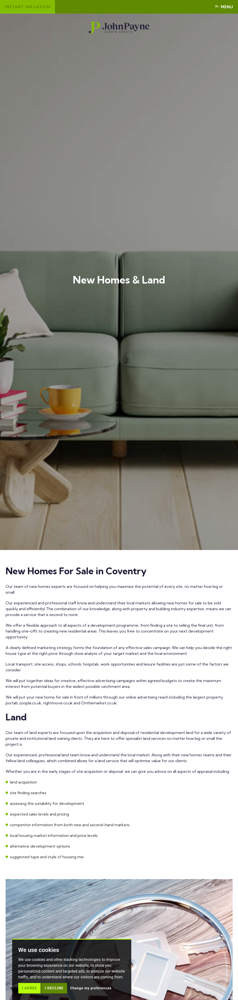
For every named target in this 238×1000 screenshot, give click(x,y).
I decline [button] (54, 988)
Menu (224, 6)
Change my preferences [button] (90, 988)
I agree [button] (29, 988)
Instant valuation (27, 6)
